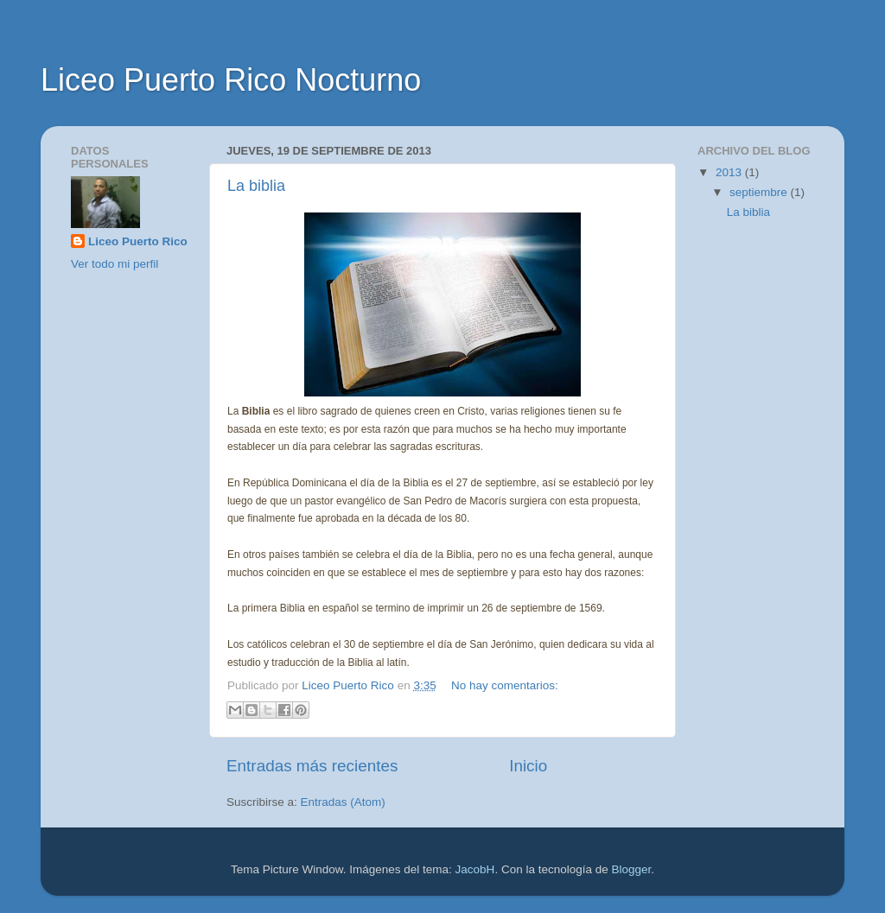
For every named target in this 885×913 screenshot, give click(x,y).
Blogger (631, 869)
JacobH (475, 869)
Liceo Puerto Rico (138, 241)
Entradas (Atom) (343, 802)
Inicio (528, 766)
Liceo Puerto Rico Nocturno (231, 80)
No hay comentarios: (504, 685)
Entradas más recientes (312, 766)
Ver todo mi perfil (114, 263)
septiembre (760, 192)
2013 (730, 172)
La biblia (256, 185)
